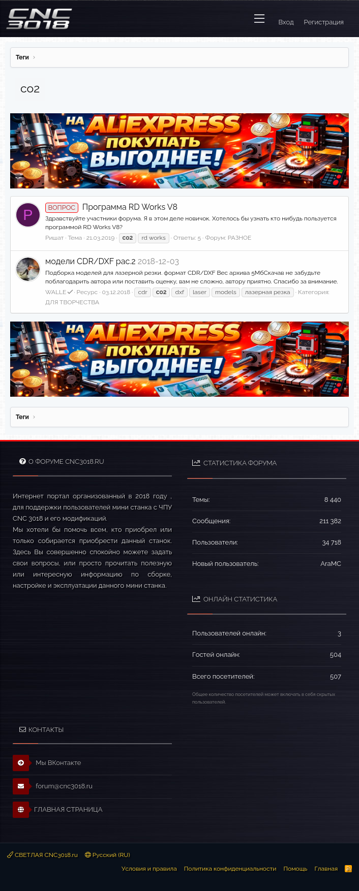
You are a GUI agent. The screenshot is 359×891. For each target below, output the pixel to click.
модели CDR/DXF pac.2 (90, 261)
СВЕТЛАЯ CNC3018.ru (42, 854)
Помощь (295, 868)
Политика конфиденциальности (230, 868)
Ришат (54, 237)
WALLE (59, 292)
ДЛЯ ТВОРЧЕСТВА (72, 302)
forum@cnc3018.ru (53, 786)
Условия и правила (149, 868)
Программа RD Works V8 (111, 207)
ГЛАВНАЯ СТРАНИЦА (57, 810)
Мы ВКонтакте (47, 763)
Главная (326, 868)
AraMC (330, 563)
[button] (259, 19)
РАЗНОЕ (240, 237)
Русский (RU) (107, 854)
